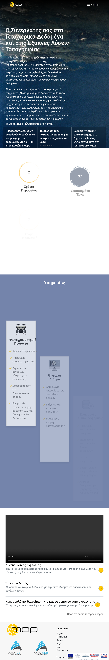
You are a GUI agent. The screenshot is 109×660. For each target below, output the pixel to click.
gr (98, 4)
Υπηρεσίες (62, 657)
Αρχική (60, 633)
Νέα (58, 647)
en (92, 4)
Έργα (59, 643)
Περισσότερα (47, 145)
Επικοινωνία (62, 650)
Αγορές (60, 640)
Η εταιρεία (62, 637)
